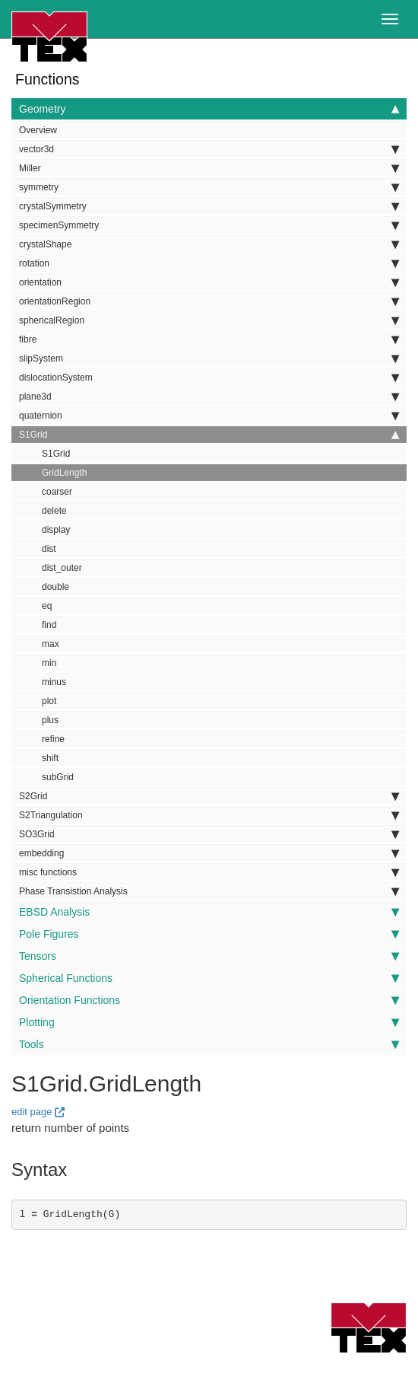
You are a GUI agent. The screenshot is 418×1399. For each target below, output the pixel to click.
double (55, 587)
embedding (209, 853)
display (56, 529)
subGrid (58, 777)
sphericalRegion (209, 320)
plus (50, 720)
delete (54, 510)
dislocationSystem (209, 377)
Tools (209, 1044)
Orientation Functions (209, 1000)
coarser (57, 491)
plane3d (209, 396)
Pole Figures (209, 934)
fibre (209, 339)
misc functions (209, 872)
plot (49, 701)
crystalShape (209, 244)
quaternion (209, 415)
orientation (209, 282)
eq (47, 606)
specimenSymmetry (209, 225)
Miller (209, 168)
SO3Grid (209, 834)
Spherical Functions (209, 978)
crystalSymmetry (209, 206)
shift (50, 758)
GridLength (64, 472)
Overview (38, 130)
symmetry (209, 187)
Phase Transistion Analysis (209, 891)
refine (53, 739)
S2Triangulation (209, 815)
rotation (209, 263)
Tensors (209, 956)
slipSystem (209, 358)
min (49, 663)
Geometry (209, 108)
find (49, 625)
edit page (31, 1111)
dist (49, 548)
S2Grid (209, 796)
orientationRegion (209, 301)
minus (54, 682)
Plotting (209, 1022)
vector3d (209, 149)
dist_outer (62, 567)
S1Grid (209, 434)
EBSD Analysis (209, 911)
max (50, 644)
